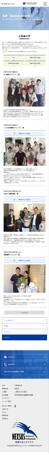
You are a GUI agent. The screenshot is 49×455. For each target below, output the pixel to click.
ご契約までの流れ (20, 394)
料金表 (16, 391)
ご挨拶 (4, 394)
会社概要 (5, 397)
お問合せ (5, 421)
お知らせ (5, 411)
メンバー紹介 (6, 404)
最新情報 (6, 326)
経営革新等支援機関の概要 (23, 397)
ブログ (4, 415)
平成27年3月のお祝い (35, 63)
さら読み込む (24, 312)
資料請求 (5, 418)
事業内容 (5, 391)
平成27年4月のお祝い (13, 63)
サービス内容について (9, 320)
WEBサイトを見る (24, 133)
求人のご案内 (6, 408)
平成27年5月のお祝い (35, 57)
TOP (3, 388)
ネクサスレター (7, 331)
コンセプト (6, 401)
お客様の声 (6, 337)
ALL (14, 57)
